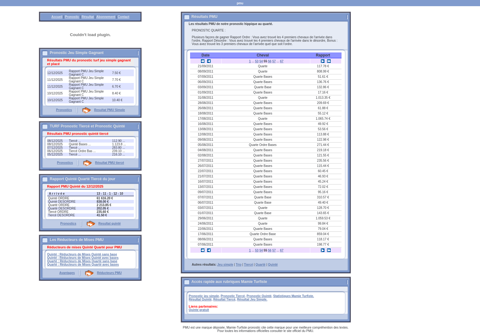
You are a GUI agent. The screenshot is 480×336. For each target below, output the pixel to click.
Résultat (88, 17)
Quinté (273, 264)
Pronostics (64, 110)
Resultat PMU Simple (109, 110)
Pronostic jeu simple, (204, 296)
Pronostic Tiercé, (233, 296)
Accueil (56, 17)
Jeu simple (225, 264)
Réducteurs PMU (109, 273)
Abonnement (105, 17)
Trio (238, 264)
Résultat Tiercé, (224, 299)
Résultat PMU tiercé (109, 162)
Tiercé (248, 264)
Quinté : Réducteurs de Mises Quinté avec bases (82, 257)
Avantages (67, 273)
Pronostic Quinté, (259, 296)
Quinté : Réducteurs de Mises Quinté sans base (82, 254)
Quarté (260, 264)
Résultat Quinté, (201, 299)
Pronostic (72, 17)
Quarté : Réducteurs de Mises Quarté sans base (82, 261)
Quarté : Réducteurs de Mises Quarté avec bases (83, 264)
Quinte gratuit (199, 310)
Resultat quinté (109, 223)
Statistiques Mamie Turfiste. (293, 296)
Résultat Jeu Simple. (252, 299)
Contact (123, 17)
